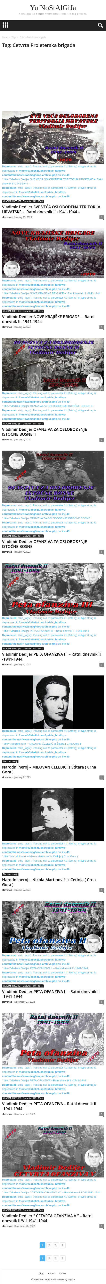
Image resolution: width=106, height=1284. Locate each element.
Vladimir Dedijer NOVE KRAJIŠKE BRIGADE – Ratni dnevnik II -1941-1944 (48, 319)
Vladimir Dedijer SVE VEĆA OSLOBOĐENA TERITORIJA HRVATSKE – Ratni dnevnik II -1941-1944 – (51, 209)
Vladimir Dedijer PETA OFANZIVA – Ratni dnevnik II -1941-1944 (49, 1106)
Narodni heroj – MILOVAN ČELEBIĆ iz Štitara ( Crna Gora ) (49, 769)
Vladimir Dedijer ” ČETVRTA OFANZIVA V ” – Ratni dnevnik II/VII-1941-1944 (47, 1218)
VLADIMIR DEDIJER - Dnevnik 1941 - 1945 (23, 201)
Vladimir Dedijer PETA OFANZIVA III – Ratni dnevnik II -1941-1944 (51, 657)
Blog (41, 1273)
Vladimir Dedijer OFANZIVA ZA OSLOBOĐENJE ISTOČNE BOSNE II (44, 432)
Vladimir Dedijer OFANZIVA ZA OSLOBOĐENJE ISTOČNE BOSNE (44, 544)
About (51, 1273)
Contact (63, 1273)
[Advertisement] (53, 81)
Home (5, 37)
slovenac (7, 217)
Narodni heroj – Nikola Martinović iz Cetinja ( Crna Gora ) (49, 882)
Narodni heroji (10, 761)
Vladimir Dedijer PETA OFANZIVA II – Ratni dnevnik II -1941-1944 (51, 994)
